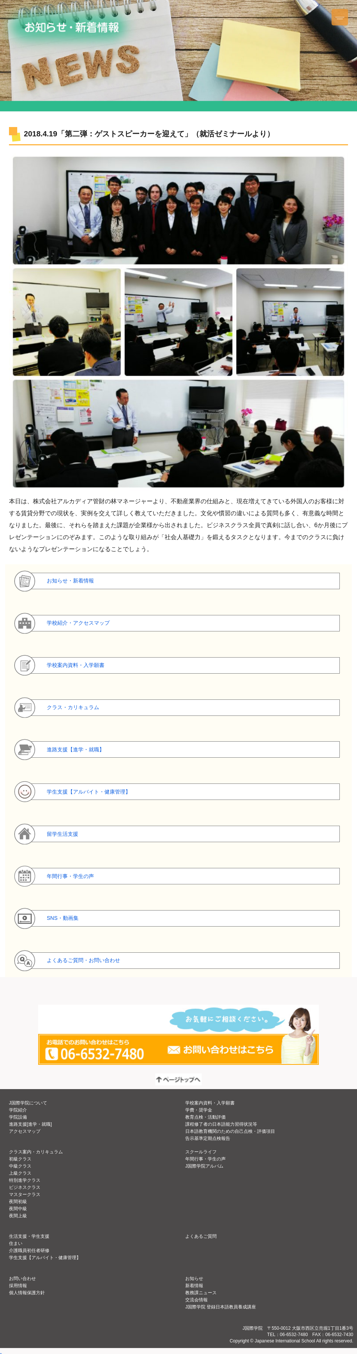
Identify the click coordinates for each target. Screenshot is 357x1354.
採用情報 (18, 1285)
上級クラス (20, 1173)
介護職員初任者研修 (29, 1250)
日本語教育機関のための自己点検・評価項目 (230, 1131)
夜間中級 (18, 1208)
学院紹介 (18, 1110)
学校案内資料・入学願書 (210, 1103)
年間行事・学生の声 (205, 1159)
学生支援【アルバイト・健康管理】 (45, 1257)
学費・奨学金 (198, 1110)
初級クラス (20, 1159)
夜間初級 (18, 1201)
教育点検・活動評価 (205, 1117)
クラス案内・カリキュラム (36, 1151)
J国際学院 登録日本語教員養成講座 (220, 1307)
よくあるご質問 (201, 1236)
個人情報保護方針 (27, 1292)
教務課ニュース (201, 1292)
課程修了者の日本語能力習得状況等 (221, 1124)
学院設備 (18, 1117)
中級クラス (20, 1166)
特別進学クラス (24, 1180)
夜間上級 (18, 1215)
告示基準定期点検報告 (207, 1138)
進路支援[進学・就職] (30, 1124)
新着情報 (194, 1285)
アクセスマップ (24, 1131)
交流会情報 (196, 1299)
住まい (15, 1243)
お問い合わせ (22, 1278)
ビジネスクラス (24, 1187)
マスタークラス (24, 1194)
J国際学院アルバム (204, 1166)
